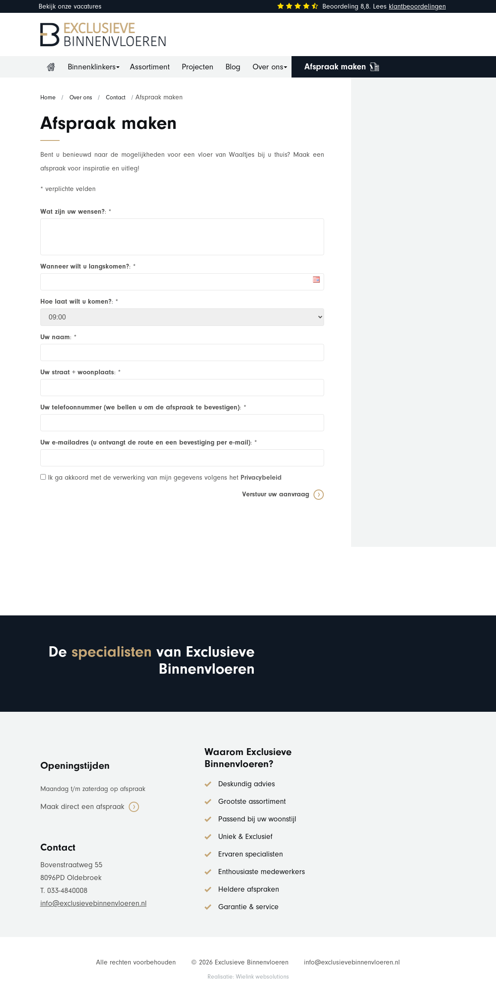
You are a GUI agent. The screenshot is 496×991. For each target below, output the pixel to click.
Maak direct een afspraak (82, 806)
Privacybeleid (261, 477)
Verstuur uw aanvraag (275, 494)
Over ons (268, 67)
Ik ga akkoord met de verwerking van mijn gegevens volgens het (161, 477)
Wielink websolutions (262, 976)
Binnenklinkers (92, 67)
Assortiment (150, 67)
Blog (232, 67)
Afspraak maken (335, 67)
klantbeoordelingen (417, 6)
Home (51, 67)
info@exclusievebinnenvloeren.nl (93, 903)
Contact (116, 97)
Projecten (197, 67)
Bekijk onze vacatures (70, 6)
